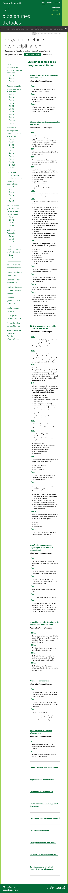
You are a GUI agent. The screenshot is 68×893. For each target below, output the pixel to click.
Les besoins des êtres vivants (41, 791)
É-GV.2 (11, 142)
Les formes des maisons (39, 830)
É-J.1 (11, 255)
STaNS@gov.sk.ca (10, 887)
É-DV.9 (11, 117)
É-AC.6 (11, 201)
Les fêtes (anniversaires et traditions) (13, 300)
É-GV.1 (11, 139)
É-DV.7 (11, 111)
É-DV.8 (11, 114)
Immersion (56, 7)
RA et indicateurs (33, 54)
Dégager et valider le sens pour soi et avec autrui (14, 89)
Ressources (47, 54)
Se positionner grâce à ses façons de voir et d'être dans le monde (44, 623)
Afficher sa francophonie (40, 681)
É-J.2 (11, 258)
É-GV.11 (12, 168)
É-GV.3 (11, 145)
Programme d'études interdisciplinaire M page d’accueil (27, 51)
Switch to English (53, 2)
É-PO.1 (11, 217)
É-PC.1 (11, 75)
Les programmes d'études (16, 16)
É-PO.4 (11, 225)
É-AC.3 (11, 192)
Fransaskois (55, 10)
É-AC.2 (11, 189)
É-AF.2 (11, 239)
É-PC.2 (11, 78)
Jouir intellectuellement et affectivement (14, 249)
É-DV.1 (11, 94)
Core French (55, 14)
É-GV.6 (11, 153)
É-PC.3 (11, 81)
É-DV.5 (11, 106)
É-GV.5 (11, 150)
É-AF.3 (11, 241)
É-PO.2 (11, 220)
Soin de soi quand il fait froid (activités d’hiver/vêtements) (42, 868)
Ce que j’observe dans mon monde (44, 767)
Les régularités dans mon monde (43, 842)
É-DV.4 (11, 103)
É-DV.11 (12, 123)
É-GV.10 (12, 165)
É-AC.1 (11, 186)
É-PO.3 (11, 223)
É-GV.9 (11, 162)
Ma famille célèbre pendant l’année (44, 854)
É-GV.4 (11, 148)
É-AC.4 (11, 195)
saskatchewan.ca (11, 889)
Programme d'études (14, 54)
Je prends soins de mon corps (42, 779)
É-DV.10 (12, 120)
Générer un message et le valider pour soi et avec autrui (43, 327)
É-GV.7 (11, 156)
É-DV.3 (11, 100)
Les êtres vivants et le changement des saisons (14, 290)
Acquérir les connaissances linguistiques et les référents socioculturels (14, 178)
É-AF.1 (11, 236)
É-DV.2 (11, 97)
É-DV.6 (11, 109)
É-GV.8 (11, 159)
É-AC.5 (11, 198)
